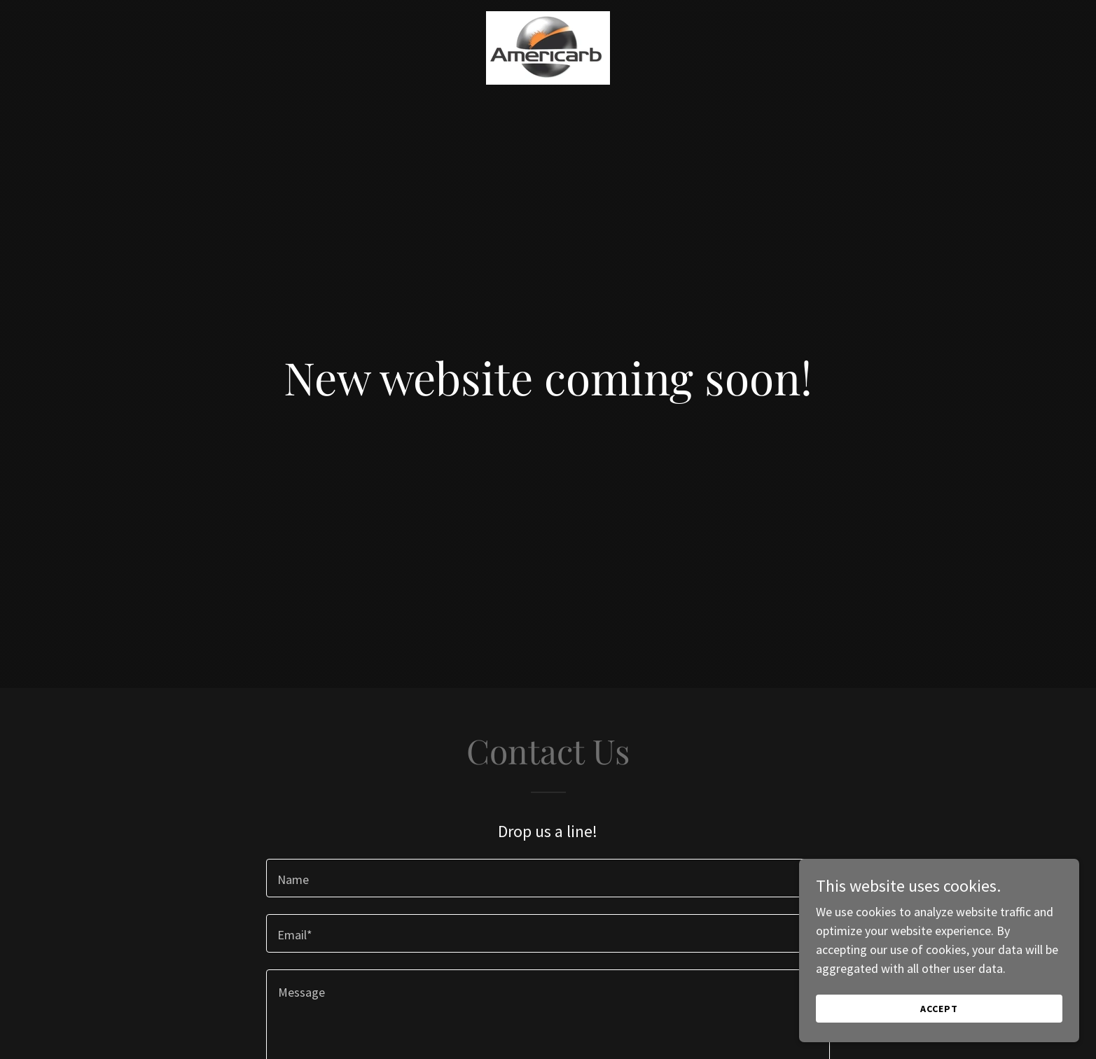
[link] (548, 17)
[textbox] (548, 878)
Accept (939, 1008)
